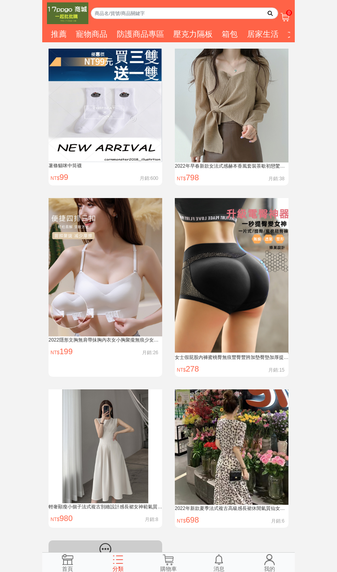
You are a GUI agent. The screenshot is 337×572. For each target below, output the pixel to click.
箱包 (230, 34)
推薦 (59, 34)
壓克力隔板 (193, 34)
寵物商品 (91, 34)
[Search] (184, 13)
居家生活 (263, 34)
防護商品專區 (140, 34)
